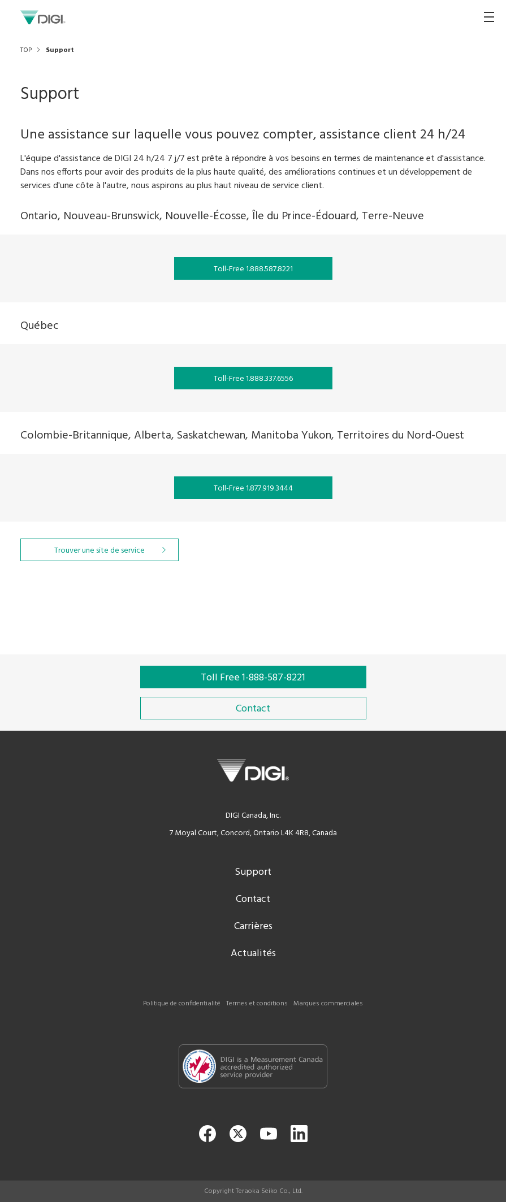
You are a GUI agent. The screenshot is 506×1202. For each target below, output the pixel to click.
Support (253, 872)
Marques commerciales (328, 1003)
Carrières (253, 926)
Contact (253, 899)
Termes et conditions (257, 1003)
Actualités (253, 953)
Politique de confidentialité (181, 1003)
